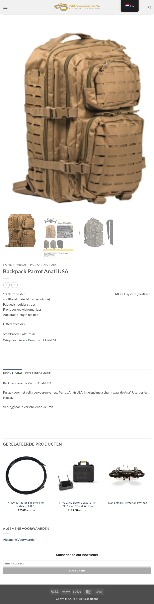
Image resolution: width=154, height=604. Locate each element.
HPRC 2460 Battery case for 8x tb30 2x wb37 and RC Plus (77, 504)
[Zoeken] (149, 7)
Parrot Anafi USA (43, 264)
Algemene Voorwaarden (19, 539)
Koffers (22, 340)
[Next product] (6, 285)
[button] (5, 7)
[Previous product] (14, 285)
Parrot (20, 264)
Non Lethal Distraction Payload (127, 502)
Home (7, 264)
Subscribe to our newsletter (77, 555)
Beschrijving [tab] (12, 373)
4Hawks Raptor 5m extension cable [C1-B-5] (26, 504)
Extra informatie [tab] (38, 373)
